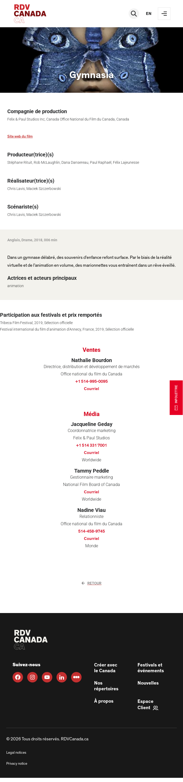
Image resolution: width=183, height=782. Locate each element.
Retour (91, 583)
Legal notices (16, 752)
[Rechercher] (134, 13)
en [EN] (148, 14)
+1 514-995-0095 (91, 381)
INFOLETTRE (176, 397)
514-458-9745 (91, 531)
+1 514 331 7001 (91, 445)
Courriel (91, 389)
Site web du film (20, 136)
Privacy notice (16, 763)
